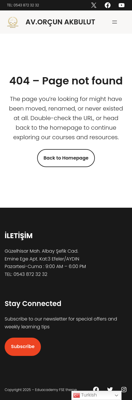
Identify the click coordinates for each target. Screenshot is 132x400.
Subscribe (23, 346)
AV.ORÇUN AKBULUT (60, 22)
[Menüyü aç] (114, 22)
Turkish (85, 395)
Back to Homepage (66, 158)
